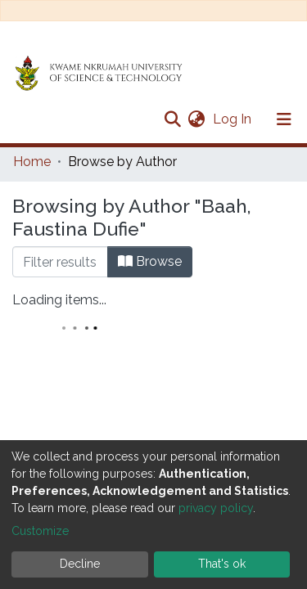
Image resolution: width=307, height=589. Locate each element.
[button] (196, 119)
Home (32, 161)
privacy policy (215, 508)
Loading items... (59, 300)
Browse (150, 261)
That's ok (222, 563)
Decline (80, 563)
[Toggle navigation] (284, 119)
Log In (234, 119)
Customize (40, 530)
